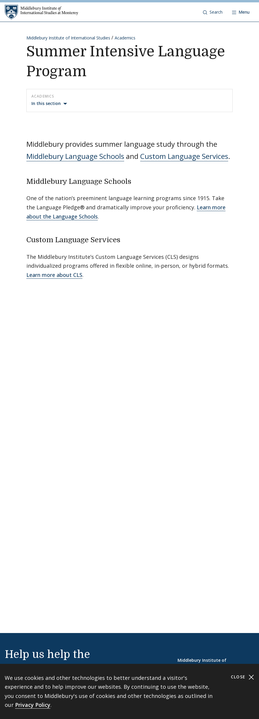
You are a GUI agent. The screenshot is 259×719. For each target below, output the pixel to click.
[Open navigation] (240, 12)
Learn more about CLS (54, 274)
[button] (212, 12)
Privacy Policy (32, 704)
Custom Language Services (184, 156)
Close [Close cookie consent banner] (242, 677)
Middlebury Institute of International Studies (68, 38)
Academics (125, 38)
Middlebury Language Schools (75, 156)
